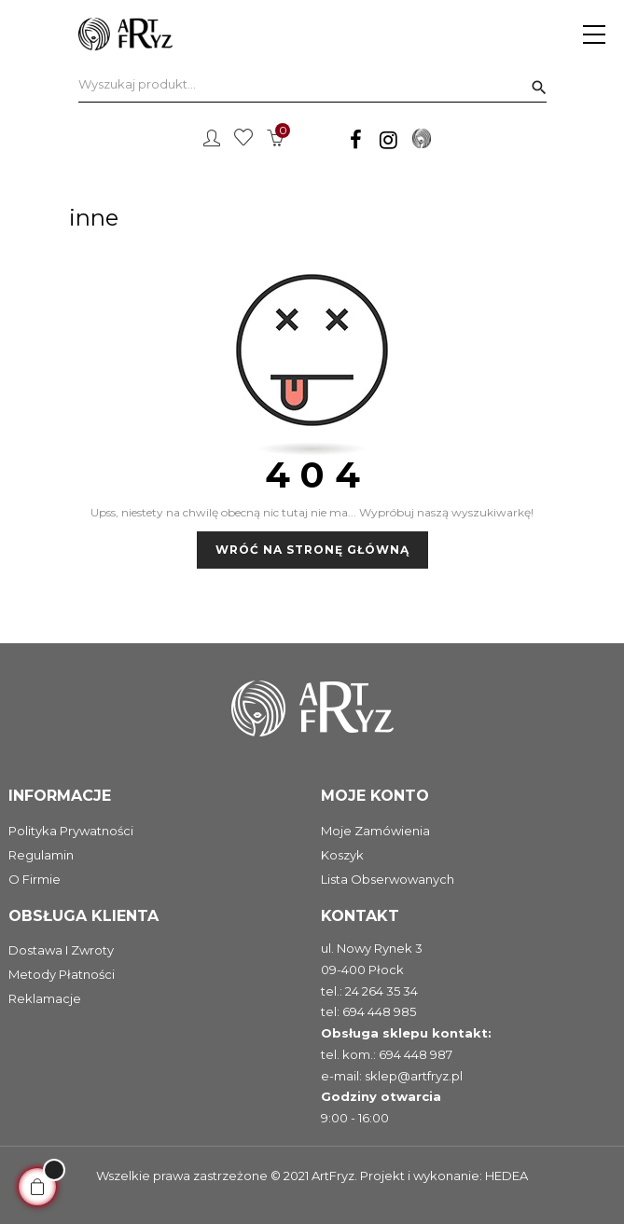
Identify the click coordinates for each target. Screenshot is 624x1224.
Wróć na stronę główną (312, 550)
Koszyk (342, 854)
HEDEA (506, 1175)
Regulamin (41, 854)
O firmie (34, 879)
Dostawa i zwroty (61, 949)
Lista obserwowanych (387, 879)
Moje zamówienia (375, 830)
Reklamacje (44, 998)
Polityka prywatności (70, 830)
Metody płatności (61, 974)
